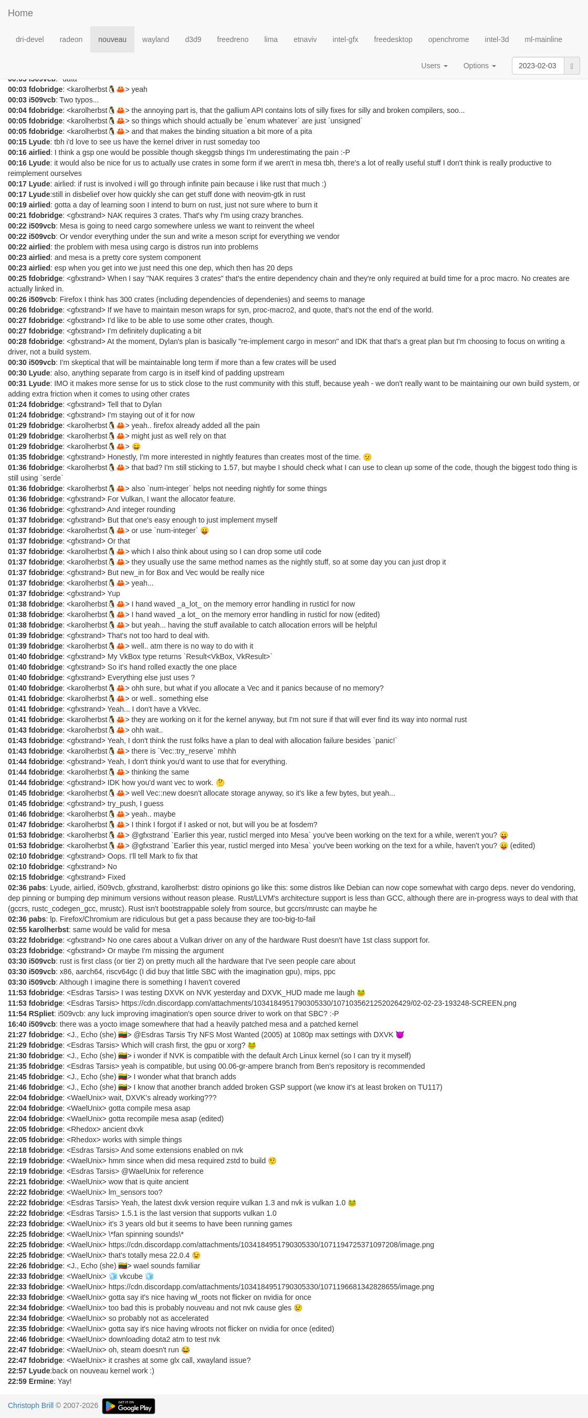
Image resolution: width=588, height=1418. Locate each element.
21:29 (17, 1045)
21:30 (17, 1055)
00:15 (17, 142)
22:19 (17, 1160)
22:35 (17, 1329)
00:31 (17, 383)
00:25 (17, 278)
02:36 (17, 887)
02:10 (17, 856)
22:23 (17, 1223)
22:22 (17, 1192)
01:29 (17, 425)
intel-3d (497, 39)
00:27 (17, 320)
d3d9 (193, 39)
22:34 (17, 1308)
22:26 (17, 1265)
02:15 (17, 877)
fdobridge (46, 89)
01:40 (17, 656)
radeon (71, 39)
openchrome (448, 39)
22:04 (17, 1097)
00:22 (17, 226)
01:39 (17, 635)
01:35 (17, 457)
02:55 (17, 929)
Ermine (41, 1381)
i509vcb (42, 100)
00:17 (17, 184)
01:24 (17, 404)
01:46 (17, 814)
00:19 (17, 205)
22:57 (17, 1371)
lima (271, 39)
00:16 (17, 152)
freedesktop (393, 39)
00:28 (17, 341)
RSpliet (41, 1013)
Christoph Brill (31, 1405)
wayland (155, 39)
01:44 (17, 761)
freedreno (233, 39)
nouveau (112, 39)
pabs (37, 887)
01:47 (17, 824)
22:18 (17, 1150)
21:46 (17, 1087)
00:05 (17, 121)
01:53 (17, 835)
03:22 (17, 940)
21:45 (17, 1076)
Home (20, 13)
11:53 (17, 992)
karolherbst (49, 929)
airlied (39, 152)
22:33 (17, 1276)
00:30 (17, 362)
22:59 (17, 1381)
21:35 (17, 1066)
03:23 (17, 950)
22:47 (17, 1350)
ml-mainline (543, 39)
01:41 (17, 698)
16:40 (17, 1024)
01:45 (17, 793)
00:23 (17, 257)
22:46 (17, 1339)
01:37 (17, 520)
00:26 (17, 299)
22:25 (17, 1234)
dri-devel (30, 39)
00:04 (17, 110)
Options (480, 65)
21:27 (17, 1034)
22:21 (17, 1181)
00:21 (17, 215)
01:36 (17, 467)
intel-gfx (346, 39)
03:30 (17, 961)
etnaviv (305, 39)
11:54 (17, 1013)
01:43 (17, 730)
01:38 (17, 604)
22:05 (17, 1129)
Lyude (39, 142)
